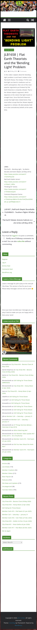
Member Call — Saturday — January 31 (19, 416)
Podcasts (5, 480)
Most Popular (6, 477)
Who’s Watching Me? (20, 430)
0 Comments (22, 71)
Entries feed (6, 266)
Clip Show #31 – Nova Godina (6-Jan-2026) (16, 524)
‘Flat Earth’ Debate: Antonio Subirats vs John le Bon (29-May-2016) (18, 221)
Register (5, 259)
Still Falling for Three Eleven (18, 397)
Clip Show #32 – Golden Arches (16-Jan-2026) (17, 521)
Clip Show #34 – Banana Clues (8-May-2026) (16, 501)
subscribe (21, 241)
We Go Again (6, 531)
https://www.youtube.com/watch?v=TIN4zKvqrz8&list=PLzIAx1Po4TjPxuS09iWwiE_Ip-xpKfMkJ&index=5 (18, 199)
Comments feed (7, 269)
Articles (4, 463)
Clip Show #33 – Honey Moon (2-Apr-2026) (16, 505)
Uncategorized (7, 486)
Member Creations (8, 470)
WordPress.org (7, 272)
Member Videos (7, 473)
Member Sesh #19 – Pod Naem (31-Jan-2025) (16, 511)
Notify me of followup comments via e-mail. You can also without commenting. (18, 241)
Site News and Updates (10, 483)
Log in (4, 263)
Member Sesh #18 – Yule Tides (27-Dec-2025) (17, 518)
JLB (6, 71)
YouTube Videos (9, 50)
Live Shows (5, 467)
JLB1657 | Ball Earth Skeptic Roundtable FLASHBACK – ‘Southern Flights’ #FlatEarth (18, 212)
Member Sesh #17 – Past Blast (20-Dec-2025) (16, 528)
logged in (15, 236)
